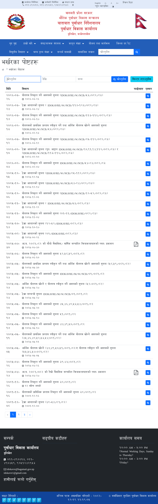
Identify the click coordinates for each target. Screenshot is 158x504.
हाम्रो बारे (27, 43)
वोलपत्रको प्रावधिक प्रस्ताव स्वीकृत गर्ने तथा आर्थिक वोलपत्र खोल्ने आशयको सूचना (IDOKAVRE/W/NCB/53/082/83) (64, 129)
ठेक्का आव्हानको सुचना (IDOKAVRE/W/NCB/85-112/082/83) (58, 175)
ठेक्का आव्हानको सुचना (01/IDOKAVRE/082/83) (50, 235)
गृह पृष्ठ (13, 43)
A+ (117, 3)
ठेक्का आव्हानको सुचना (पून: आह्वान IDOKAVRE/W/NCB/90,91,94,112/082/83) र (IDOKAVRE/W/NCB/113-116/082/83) (70, 153)
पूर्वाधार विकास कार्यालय (79, 29)
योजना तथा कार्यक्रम (99, 43)
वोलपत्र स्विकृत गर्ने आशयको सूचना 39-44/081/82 (51, 364)
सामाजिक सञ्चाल (86, 52)
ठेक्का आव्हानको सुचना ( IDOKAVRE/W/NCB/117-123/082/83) (60, 107)
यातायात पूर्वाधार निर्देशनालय (79, 23)
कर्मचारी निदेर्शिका (50, 2)
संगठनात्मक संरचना (51, 43)
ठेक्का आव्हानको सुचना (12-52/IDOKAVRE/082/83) (52, 225)
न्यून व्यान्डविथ (101, 6)
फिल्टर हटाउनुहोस (141, 79)
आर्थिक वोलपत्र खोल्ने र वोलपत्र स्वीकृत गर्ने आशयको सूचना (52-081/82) (62, 286)
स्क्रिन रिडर (128, 2)
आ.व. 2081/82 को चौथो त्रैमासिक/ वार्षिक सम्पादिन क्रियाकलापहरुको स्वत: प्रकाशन (68, 245)
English (98, 3)
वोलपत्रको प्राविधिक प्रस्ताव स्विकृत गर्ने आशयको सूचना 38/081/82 (59, 394)
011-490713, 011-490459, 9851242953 (45, 5)
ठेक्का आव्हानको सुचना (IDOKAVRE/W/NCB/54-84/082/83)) (58, 185)
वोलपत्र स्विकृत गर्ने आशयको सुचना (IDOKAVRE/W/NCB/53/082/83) (62, 97)
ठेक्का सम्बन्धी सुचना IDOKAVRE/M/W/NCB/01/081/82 (55, 296)
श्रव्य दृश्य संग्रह (41, 52)
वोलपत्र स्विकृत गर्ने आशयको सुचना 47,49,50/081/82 (53, 326)
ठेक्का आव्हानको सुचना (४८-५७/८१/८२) (44, 404)
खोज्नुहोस (119, 79)
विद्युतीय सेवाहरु (17, 52)
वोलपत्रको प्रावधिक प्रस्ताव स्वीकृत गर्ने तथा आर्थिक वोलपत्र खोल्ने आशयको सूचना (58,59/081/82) (76, 265)
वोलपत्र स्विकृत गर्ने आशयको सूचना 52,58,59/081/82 (53, 255)
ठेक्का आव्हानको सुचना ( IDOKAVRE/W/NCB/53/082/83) (55, 205)
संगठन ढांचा (68, 2)
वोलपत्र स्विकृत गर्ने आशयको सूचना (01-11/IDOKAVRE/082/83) (59, 215)
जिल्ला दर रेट (123, 43)
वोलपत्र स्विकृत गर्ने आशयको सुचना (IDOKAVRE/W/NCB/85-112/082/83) (65, 141)
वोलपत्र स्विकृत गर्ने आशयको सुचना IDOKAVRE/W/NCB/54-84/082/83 (63, 165)
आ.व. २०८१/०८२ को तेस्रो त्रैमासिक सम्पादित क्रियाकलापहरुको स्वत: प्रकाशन (64, 374)
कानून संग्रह (75, 43)
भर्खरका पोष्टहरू (16, 69)
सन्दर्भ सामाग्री (64, 52)
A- (106, 3)
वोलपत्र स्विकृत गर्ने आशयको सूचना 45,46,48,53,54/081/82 (57, 306)
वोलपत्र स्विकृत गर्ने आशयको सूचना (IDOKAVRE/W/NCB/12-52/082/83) (65, 195)
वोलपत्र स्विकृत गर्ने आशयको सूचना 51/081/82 (49, 316)
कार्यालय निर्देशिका (30, 2)
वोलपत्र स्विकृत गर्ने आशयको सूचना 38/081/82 (49, 384)
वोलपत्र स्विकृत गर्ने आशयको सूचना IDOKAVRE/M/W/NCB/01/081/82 (63, 276)
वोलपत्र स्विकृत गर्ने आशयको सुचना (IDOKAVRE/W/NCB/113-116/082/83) (66, 117)
